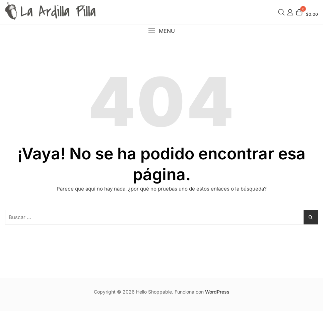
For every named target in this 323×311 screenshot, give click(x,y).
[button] (161, 31)
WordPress (217, 292)
